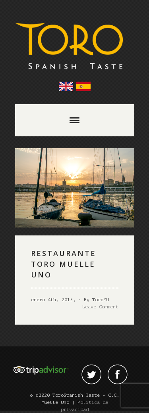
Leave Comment (100, 307)
